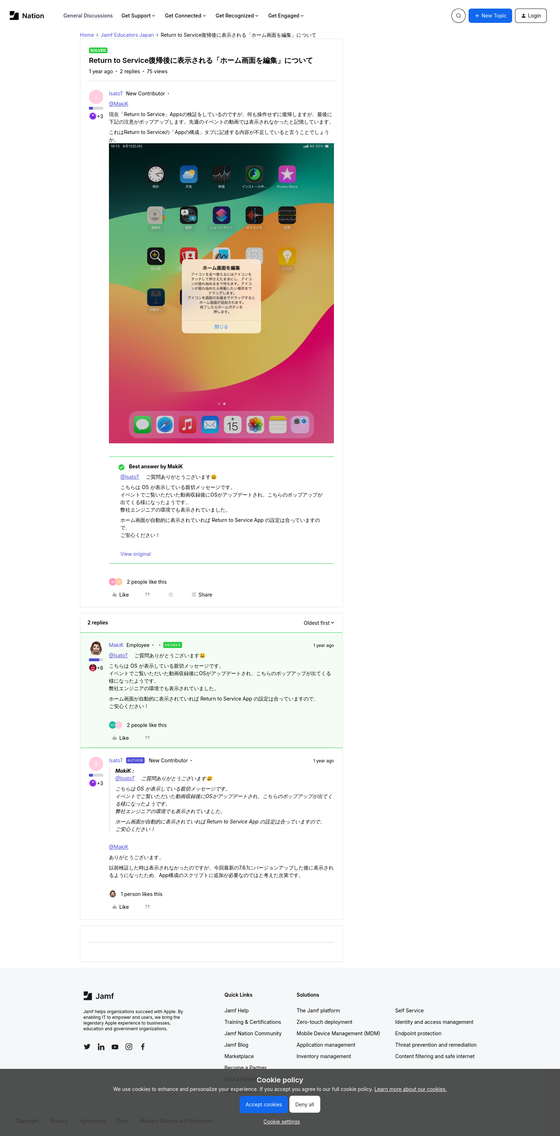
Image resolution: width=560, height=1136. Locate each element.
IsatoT (116, 93)
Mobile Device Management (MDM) (338, 1033)
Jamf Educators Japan (127, 35)
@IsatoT (129, 477)
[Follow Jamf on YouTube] (115, 1046)
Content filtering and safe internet (435, 1056)
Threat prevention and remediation (436, 1045)
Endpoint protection (418, 1033)
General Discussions (88, 16)
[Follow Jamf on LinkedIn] (101, 1046)
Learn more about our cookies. (411, 1089)
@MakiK (119, 104)
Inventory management (324, 1056)
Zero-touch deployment (324, 1022)
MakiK (116, 645)
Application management (326, 1045)
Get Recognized (238, 16)
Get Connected (186, 16)
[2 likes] (138, 582)
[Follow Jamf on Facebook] (142, 1046)
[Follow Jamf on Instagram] (128, 1046)
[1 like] (135, 894)
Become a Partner (246, 1068)
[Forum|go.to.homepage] (27, 15)
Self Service (409, 1010)
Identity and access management (434, 1022)
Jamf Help (237, 1010)
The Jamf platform (318, 1010)
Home (87, 35)
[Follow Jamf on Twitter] (87, 1047)
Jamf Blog (237, 1045)
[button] (490, 16)
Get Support (138, 16)
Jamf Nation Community (253, 1033)
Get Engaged (286, 16)
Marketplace (239, 1056)
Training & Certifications (253, 1022)
